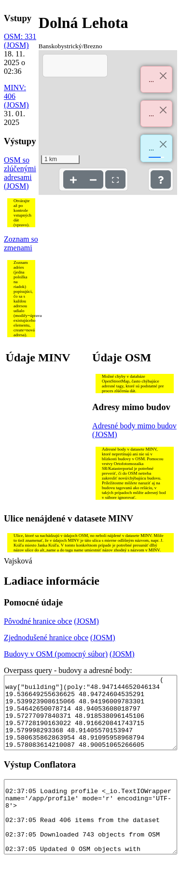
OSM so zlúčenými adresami (20, 168)
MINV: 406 (15, 91)
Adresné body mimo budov (134, 426)
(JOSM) (16, 45)
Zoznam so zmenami (21, 243)
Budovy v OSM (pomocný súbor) (56, 654)
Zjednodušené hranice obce (46, 637)
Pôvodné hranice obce (38, 621)
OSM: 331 (20, 36)
